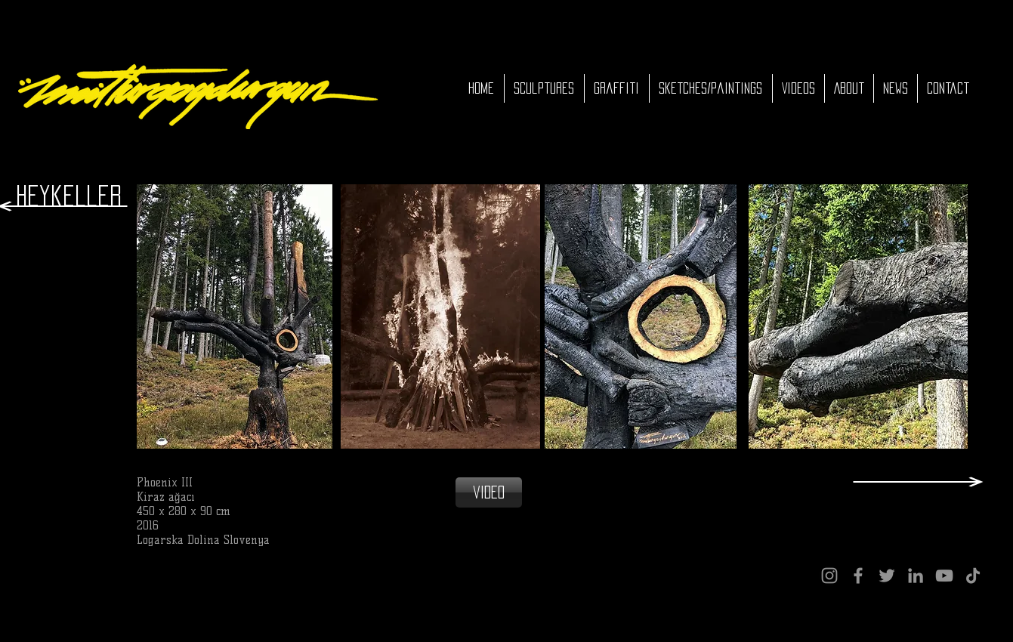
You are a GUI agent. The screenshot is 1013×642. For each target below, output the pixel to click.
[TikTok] (973, 575)
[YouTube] (944, 575)
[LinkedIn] (915, 575)
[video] (489, 492)
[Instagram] (829, 575)
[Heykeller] (69, 195)
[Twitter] (886, 575)
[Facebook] (858, 575)
